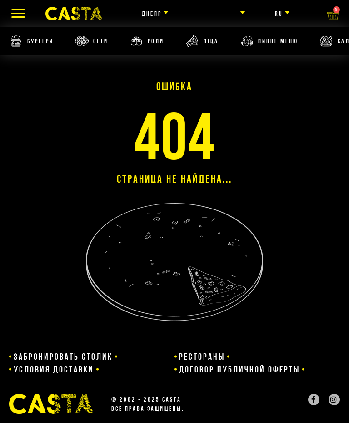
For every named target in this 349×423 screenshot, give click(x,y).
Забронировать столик (63, 357)
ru (279, 13)
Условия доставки (54, 369)
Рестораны (202, 357)
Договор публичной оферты (239, 369)
